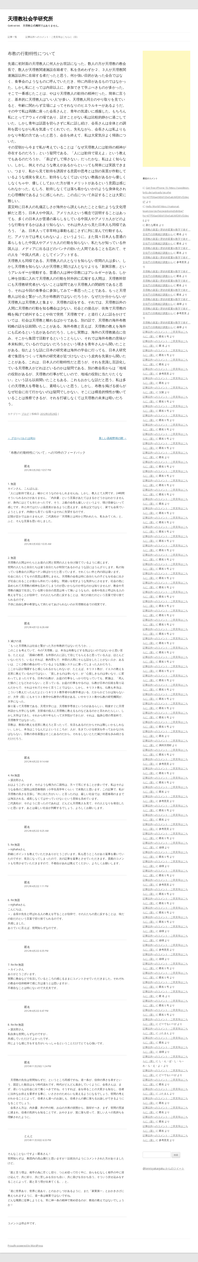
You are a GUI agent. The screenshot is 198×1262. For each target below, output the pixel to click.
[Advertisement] (166, 109)
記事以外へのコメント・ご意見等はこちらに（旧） (52, 37)
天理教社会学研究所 (30, 18)
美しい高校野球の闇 (113, 438)
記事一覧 (12, 37)
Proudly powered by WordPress (25, 1245)
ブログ (25, 414)
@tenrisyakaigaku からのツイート (163, 1168)
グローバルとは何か (22, 438)
